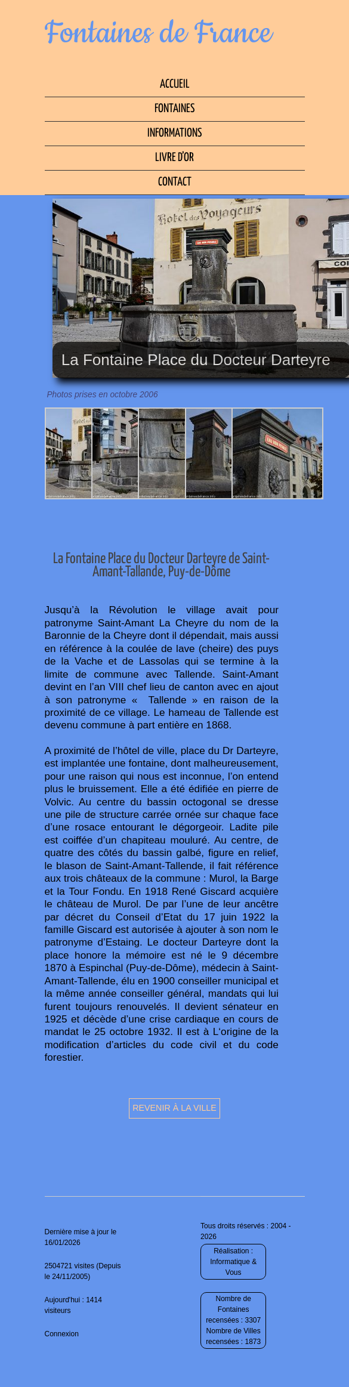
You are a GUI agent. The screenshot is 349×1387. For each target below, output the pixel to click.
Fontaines (174, 109)
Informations (174, 133)
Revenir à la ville (174, 1108)
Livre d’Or (174, 157)
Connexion (62, 1334)
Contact (175, 182)
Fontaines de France (158, 33)
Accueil (175, 84)
